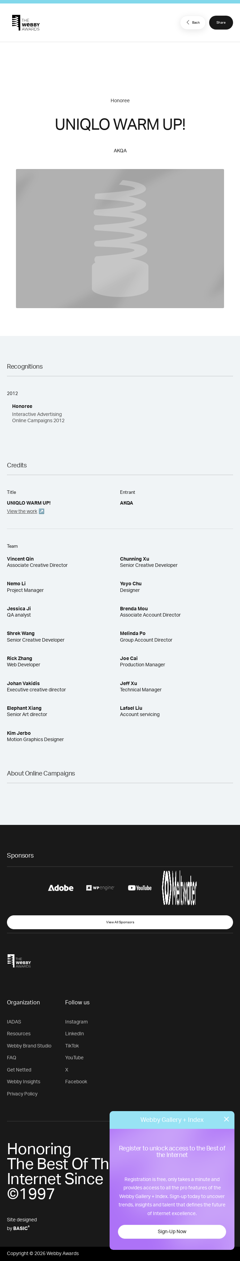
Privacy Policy (22, 1094)
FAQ (11, 1057)
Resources (19, 1033)
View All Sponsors (120, 922)
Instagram (76, 1022)
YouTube (74, 1057)
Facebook (76, 1081)
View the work (22, 511)
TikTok (72, 1046)
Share (221, 22)
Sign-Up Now (172, 1231)
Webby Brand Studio (29, 1046)
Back (192, 22)
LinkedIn (74, 1033)
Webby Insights (23, 1081)
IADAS (14, 1022)
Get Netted (19, 1070)
